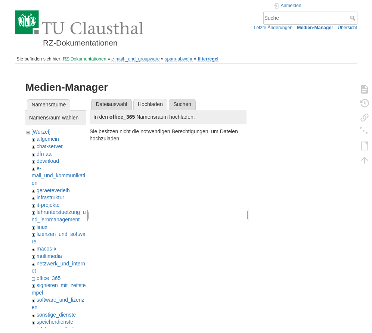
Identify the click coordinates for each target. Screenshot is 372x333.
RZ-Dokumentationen (84, 59)
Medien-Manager (315, 27)
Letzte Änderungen (273, 27)
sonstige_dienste (56, 315)
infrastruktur (50, 197)
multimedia (49, 256)
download (48, 161)
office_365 (49, 278)
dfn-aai (45, 154)
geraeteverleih (53, 190)
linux (42, 227)
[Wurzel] (40, 132)
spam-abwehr (178, 59)
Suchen (182, 104)
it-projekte (48, 205)
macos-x (46, 249)
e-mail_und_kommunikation (58, 175)
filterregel (208, 59)
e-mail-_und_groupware (135, 59)
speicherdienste (55, 322)
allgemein (48, 139)
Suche (353, 18)
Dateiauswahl (111, 104)
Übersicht (347, 27)
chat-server (50, 146)
